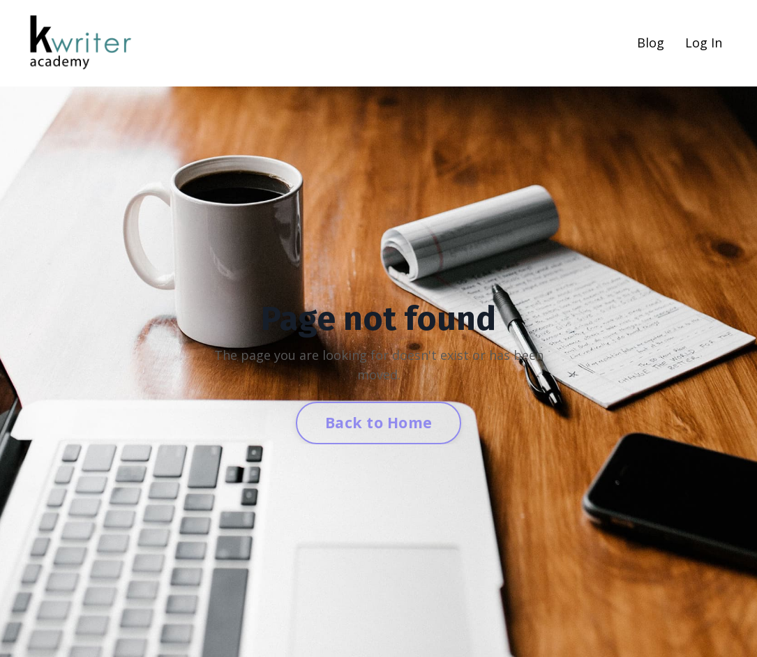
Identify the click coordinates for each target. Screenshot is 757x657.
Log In (703, 42)
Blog (650, 42)
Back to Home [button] (379, 422)
